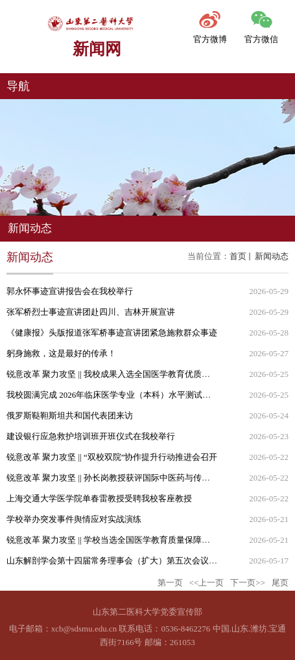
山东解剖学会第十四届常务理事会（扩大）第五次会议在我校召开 (128, 560)
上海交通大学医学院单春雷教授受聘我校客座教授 (99, 498)
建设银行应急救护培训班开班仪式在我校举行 (90, 436)
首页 (238, 256)
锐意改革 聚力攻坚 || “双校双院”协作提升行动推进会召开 (112, 457)
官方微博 (210, 39)
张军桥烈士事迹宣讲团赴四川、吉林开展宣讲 (90, 312)
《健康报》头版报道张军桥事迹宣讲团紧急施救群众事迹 (111, 332)
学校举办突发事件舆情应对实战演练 (73, 519)
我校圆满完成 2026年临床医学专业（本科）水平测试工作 (112, 395)
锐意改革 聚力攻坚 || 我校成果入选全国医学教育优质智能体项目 (125, 374)
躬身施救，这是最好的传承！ (61, 353)
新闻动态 (271, 256)
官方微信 (261, 39)
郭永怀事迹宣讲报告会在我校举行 (69, 291)
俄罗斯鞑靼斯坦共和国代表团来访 (69, 415)
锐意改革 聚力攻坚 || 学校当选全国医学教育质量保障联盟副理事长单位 (137, 540)
